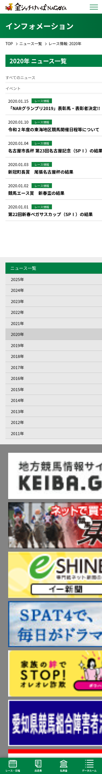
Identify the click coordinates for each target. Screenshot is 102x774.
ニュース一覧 (30, 43)
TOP (9, 43)
